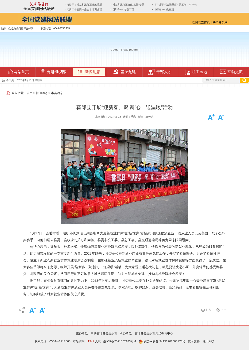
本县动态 (57, 93)
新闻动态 (42, 93)
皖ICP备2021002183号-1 (119, 341)
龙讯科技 (208, 341)
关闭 (223, 309)
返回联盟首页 (201, 22)
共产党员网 (220, 22)
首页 (29, 93)
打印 (208, 309)
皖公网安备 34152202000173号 (162, 341)
